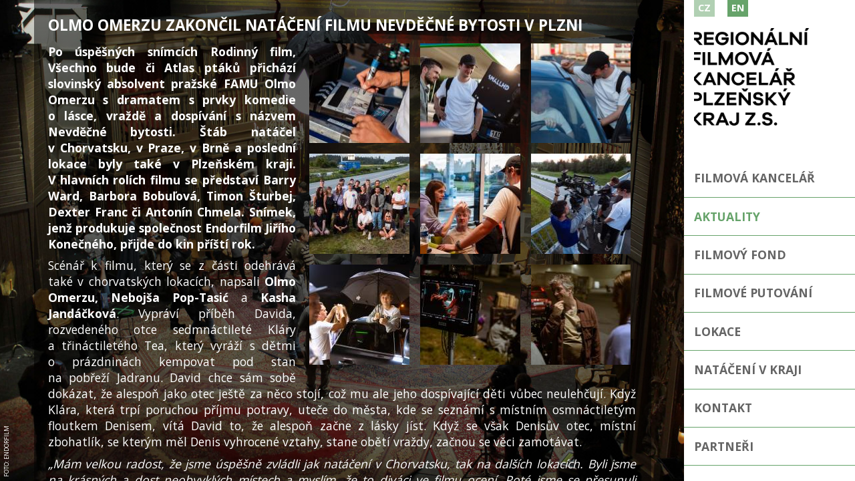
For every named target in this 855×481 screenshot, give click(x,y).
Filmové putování (753, 293)
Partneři (723, 446)
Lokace (717, 331)
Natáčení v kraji (748, 369)
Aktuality (727, 216)
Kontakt (723, 407)
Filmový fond (740, 255)
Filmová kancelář (754, 178)
